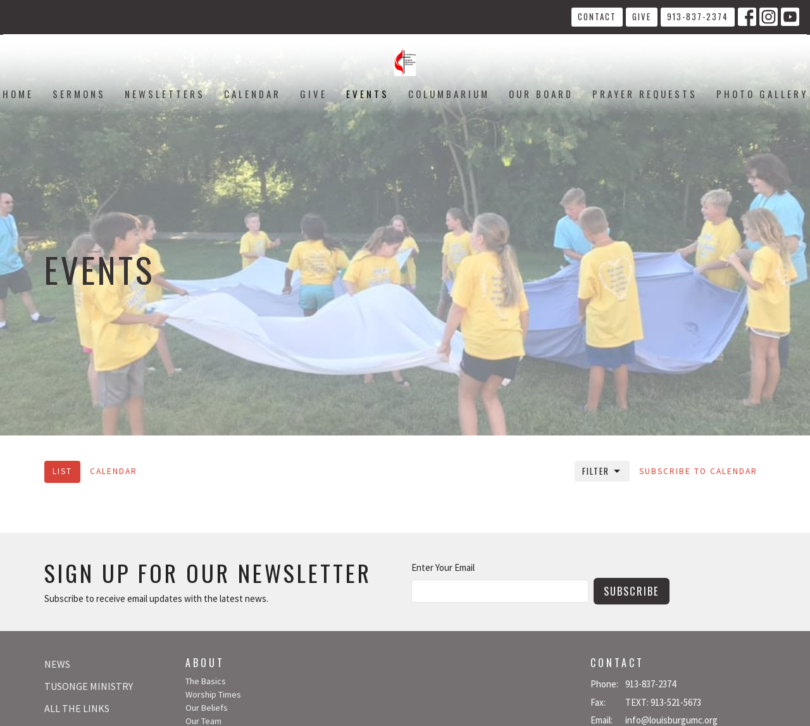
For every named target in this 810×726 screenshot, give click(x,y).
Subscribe (631, 591)
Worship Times (213, 694)
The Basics (205, 681)
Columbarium (449, 94)
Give (641, 16)
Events (367, 94)
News (57, 664)
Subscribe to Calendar (698, 471)
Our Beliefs (206, 707)
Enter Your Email (443, 567)
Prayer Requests (644, 94)
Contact (597, 16)
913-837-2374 (697, 16)
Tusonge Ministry (88, 686)
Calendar (252, 94)
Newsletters (165, 94)
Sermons (79, 94)
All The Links (76, 708)
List (62, 471)
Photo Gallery (762, 94)
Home (18, 94)
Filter (602, 471)
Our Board (541, 94)
